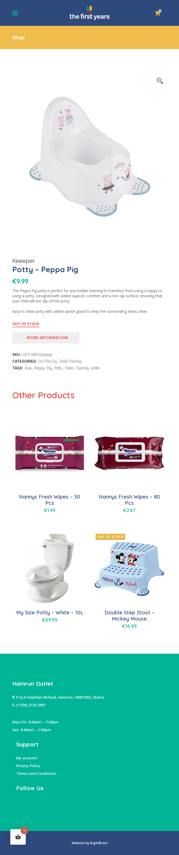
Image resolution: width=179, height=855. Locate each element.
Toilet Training (70, 361)
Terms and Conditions (36, 773)
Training (81, 368)
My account (26, 757)
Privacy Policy (28, 765)
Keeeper (23, 260)
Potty (58, 368)
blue (28, 368)
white (95, 368)
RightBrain (98, 843)
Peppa (39, 368)
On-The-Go (47, 361)
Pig (49, 368)
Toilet (69, 368)
